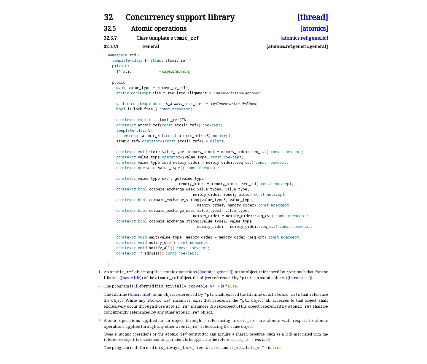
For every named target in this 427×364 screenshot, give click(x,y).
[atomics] (314, 28)
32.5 (110, 28)
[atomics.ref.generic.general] (297, 46)
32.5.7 (110, 38)
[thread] (312, 17)
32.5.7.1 (111, 46)
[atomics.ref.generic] (304, 38)
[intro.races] (299, 277)
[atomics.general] (215, 271)
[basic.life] (131, 277)
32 (108, 17)
